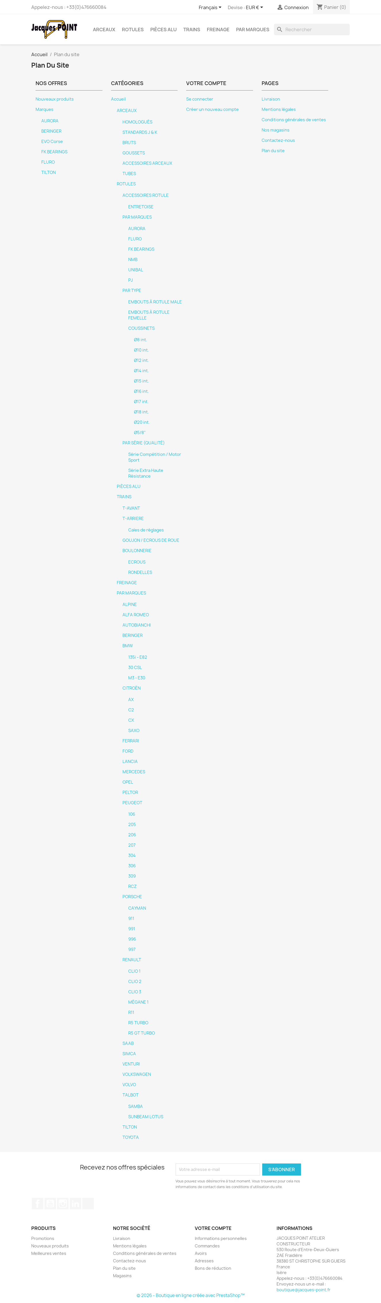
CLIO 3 (134, 992)
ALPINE (130, 604)
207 (132, 845)
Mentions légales (279, 109)
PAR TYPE (132, 290)
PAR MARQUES (252, 29)
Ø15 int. (141, 381)
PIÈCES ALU (163, 29)
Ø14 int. (141, 371)
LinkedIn (75, 1203)
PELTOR (130, 792)
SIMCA (129, 1054)
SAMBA (135, 1106)
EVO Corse (52, 141)
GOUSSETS (134, 153)
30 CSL (135, 667)
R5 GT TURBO (141, 1033)
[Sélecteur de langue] (211, 7)
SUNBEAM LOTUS (145, 1117)
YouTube (50, 1203)
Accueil (118, 99)
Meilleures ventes (48, 1253)
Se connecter (199, 99)
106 (131, 814)
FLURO (48, 162)
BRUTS (129, 143)
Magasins (122, 1275)
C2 (131, 710)
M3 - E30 (136, 678)
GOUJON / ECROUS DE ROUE (151, 540)
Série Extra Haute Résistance (145, 473)
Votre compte (213, 1228)
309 (132, 876)
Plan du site (273, 151)
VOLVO (129, 1085)
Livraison (271, 99)
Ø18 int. (141, 412)
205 (132, 824)
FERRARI (131, 741)
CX (131, 720)
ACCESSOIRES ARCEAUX (147, 163)
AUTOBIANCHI (137, 625)
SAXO (133, 730)
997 (132, 949)
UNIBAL (135, 270)
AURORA (50, 121)
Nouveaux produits (55, 99)
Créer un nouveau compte (212, 109)
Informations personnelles (221, 1238)
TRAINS (191, 29)
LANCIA (130, 761)
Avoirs (201, 1253)
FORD (128, 751)
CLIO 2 (134, 981)
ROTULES (133, 29)
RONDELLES (140, 572)
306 (132, 866)
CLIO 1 (134, 971)
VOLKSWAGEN (137, 1074)
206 (132, 835)
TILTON (48, 172)
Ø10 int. (141, 350)
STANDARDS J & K (140, 132)
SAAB (128, 1043)
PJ (130, 280)
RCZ (132, 886)
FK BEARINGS (54, 152)
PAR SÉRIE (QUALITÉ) (144, 443)
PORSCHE (132, 897)
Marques (44, 109)
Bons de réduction (213, 1268)
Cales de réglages (146, 530)
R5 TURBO (138, 1023)
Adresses (204, 1260)
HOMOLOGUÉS (137, 122)
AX (131, 699)
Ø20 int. (142, 422)
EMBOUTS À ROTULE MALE (155, 302)
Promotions (42, 1238)
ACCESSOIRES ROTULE (146, 195)
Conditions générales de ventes (294, 120)
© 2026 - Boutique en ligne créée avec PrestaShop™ (191, 1295)
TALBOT (131, 1095)
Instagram (63, 1203)
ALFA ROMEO (136, 615)
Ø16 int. (141, 391)
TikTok (88, 1203)
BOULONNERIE (137, 551)
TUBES (129, 173)
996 (132, 939)
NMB (132, 259)
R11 (131, 1012)
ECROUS (136, 562)
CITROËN (132, 688)
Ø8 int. (140, 340)
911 (131, 918)
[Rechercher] (312, 29)
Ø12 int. (141, 360)
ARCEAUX (104, 29)
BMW (128, 646)
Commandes (207, 1246)
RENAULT (132, 960)
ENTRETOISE (140, 207)
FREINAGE (218, 29)
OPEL (128, 782)
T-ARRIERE (133, 518)
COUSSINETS (141, 328)
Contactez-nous (278, 140)
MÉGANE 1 (138, 1002)
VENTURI (131, 1064)
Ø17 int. (141, 402)
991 (131, 929)
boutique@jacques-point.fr (304, 1289)
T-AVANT (131, 508)
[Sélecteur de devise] (255, 7)
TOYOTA (131, 1137)
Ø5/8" (140, 432)
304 (132, 855)
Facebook (37, 1203)
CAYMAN (137, 908)
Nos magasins (275, 130)
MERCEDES (134, 772)
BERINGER (51, 131)
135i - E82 (137, 657)
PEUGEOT (132, 803)
